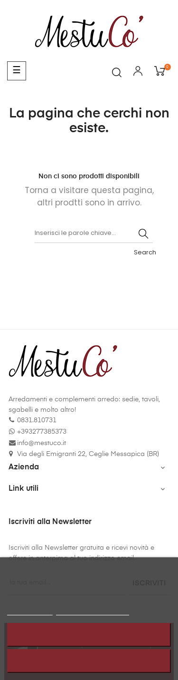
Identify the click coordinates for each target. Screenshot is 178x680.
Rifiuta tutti (89, 635)
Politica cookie (30, 611)
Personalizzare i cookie (92, 611)
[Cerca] (94, 233)
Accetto (89, 661)
